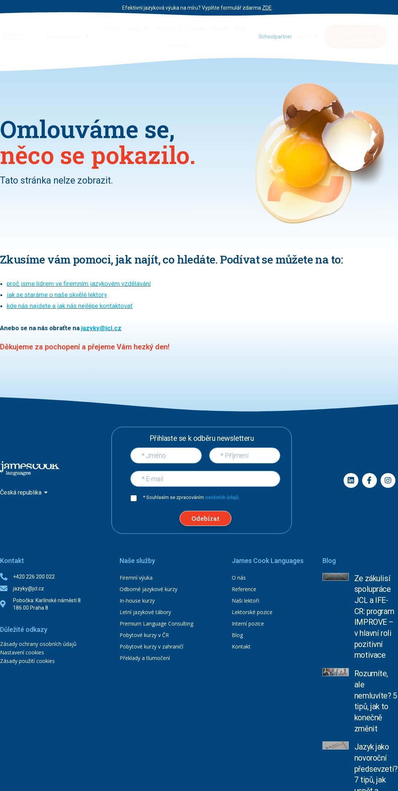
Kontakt (241, 646)
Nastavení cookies (22, 652)
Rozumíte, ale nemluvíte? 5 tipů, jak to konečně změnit (374, 623)
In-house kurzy (137, 600)
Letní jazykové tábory (145, 612)
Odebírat (205, 518)
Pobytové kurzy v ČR (144, 635)
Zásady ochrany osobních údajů (38, 643)
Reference (244, 589)
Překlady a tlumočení (145, 657)
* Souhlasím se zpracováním (191, 497)
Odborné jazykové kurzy (148, 589)
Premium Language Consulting (156, 623)
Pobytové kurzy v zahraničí (151, 646)
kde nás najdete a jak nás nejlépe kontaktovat (70, 305)
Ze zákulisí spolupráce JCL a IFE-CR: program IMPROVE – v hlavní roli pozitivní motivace (375, 589)
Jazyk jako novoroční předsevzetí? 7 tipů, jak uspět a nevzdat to (375, 655)
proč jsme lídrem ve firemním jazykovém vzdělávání (79, 283)
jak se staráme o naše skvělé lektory (57, 294)
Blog (237, 635)
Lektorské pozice (252, 612)
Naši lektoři (245, 600)
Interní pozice (248, 623)
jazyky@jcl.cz (101, 328)
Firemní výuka (136, 577)
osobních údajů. (222, 497)
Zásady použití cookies (27, 660)
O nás (239, 577)
